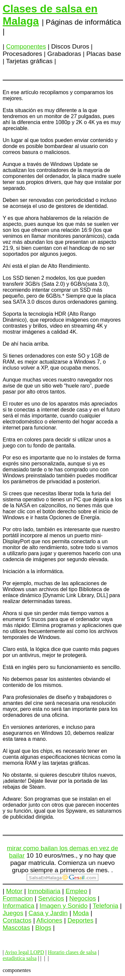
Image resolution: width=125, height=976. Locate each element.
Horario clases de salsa (72, 952)
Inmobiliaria (44, 891)
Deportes (81, 920)
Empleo (76, 891)
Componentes (26, 46)
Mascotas (16, 927)
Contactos (17, 920)
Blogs (43, 927)
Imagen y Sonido (64, 905)
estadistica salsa (20, 958)
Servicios (51, 898)
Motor (14, 891)
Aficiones (49, 920)
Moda (81, 912)
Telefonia (105, 905)
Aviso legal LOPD (24, 952)
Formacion (18, 898)
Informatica (18, 905)
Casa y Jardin (48, 912)
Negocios (82, 898)
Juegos (13, 912)
